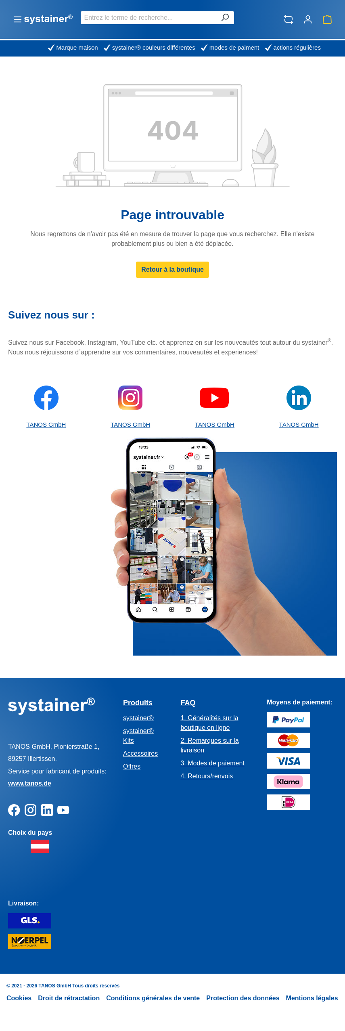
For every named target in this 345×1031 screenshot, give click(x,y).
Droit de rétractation (69, 998)
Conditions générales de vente (153, 998)
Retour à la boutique (172, 269)
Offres (131, 766)
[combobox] (148, 17)
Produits (138, 703)
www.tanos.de (29, 783)
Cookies (18, 998)
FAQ (187, 703)
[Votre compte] (308, 19)
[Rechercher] (224, 17)
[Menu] (17, 19)
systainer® (138, 718)
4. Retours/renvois (206, 776)
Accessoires (140, 753)
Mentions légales (312, 998)
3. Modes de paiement (212, 763)
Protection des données (242, 998)
